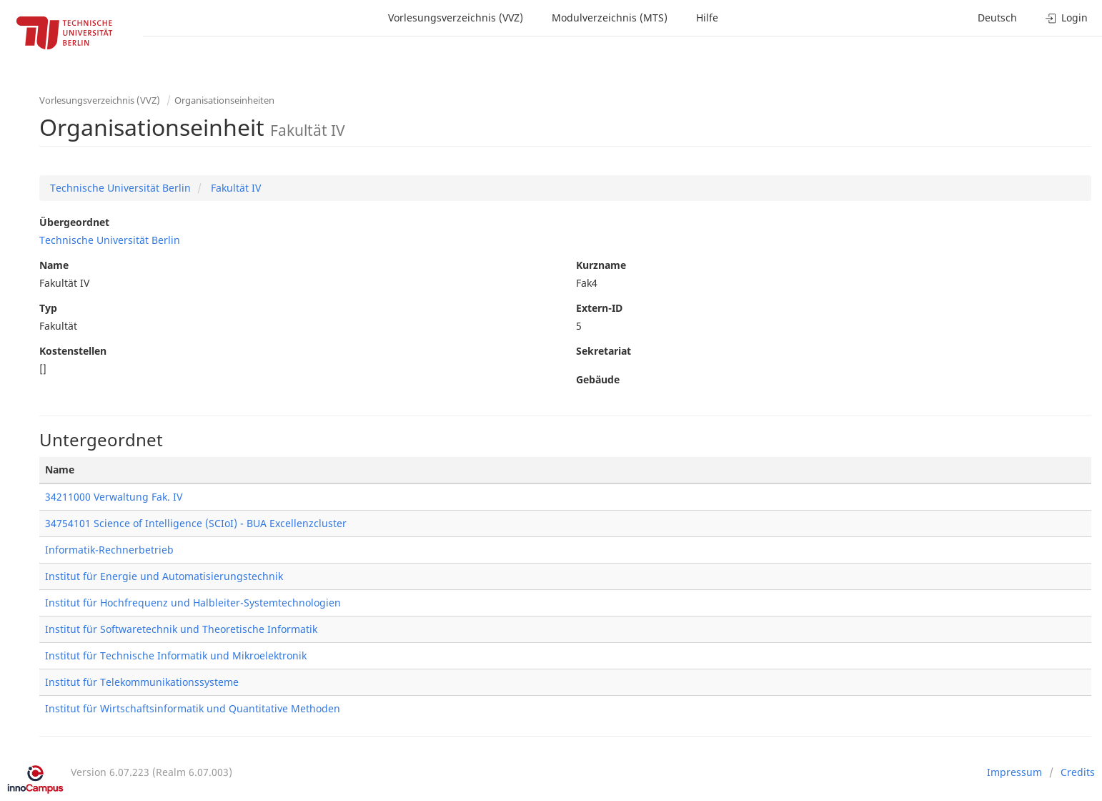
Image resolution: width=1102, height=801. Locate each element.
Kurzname (601, 265)
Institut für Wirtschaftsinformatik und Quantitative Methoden (192, 708)
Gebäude (598, 379)
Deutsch (997, 17)
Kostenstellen (72, 351)
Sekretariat (603, 351)
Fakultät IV (234, 188)
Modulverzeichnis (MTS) (609, 17)
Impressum (1014, 772)
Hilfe (707, 17)
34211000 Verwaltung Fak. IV (113, 496)
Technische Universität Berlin (120, 188)
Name (54, 265)
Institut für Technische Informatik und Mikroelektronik (176, 655)
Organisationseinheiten (224, 100)
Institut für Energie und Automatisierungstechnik (164, 576)
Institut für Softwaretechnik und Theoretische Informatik (181, 629)
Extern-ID (599, 308)
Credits (1078, 772)
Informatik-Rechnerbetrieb (109, 549)
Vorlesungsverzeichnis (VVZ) (455, 17)
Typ (48, 308)
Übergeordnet (74, 222)
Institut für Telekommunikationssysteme (142, 682)
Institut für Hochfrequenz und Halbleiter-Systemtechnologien (193, 602)
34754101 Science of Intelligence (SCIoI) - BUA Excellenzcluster (196, 523)
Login (1067, 17)
